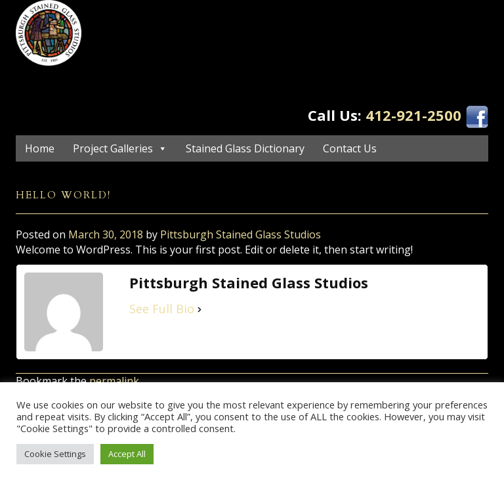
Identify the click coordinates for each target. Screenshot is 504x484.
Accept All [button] (127, 454)
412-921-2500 (413, 115)
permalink (114, 381)
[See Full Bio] (199, 309)
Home (39, 148)
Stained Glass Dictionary (245, 148)
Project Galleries (113, 148)
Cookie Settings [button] (55, 454)
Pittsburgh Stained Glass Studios (240, 234)
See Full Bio (161, 309)
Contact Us (350, 148)
